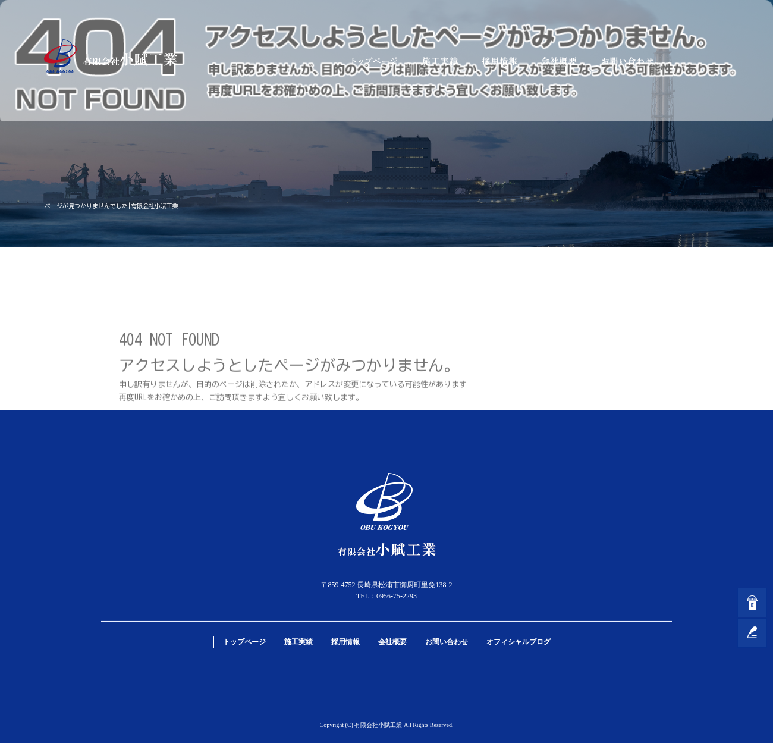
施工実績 (440, 61)
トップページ (374, 61)
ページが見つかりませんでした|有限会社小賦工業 (111, 206)
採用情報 (499, 61)
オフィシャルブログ (518, 642)
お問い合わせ (627, 61)
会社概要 (559, 61)
